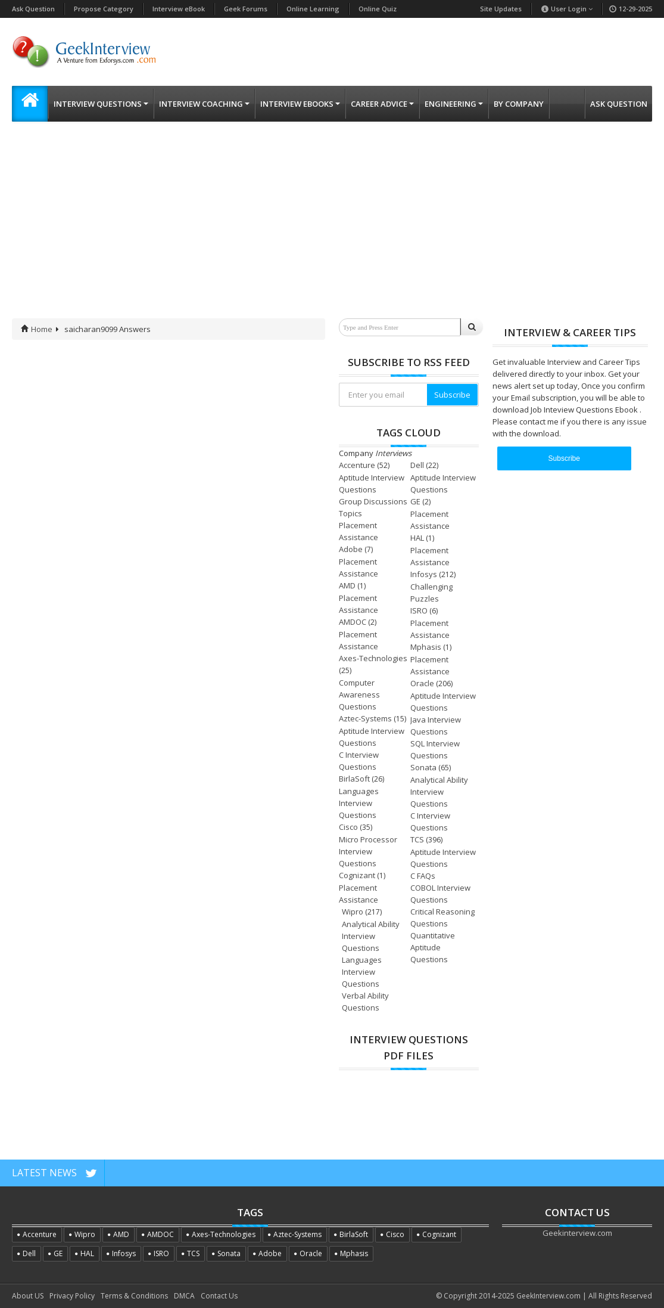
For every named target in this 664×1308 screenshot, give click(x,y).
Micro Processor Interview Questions (368, 851)
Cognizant (357, 875)
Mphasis (425, 646)
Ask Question (33, 8)
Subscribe (452, 394)
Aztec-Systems (365, 718)
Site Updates (501, 8)
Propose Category (103, 8)
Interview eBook (178, 8)
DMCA (184, 1296)
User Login (567, 8)
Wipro (352, 911)
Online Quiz (378, 8)
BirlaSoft (354, 778)
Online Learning (312, 8)
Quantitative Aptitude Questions (432, 947)
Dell (417, 465)
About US (27, 1296)
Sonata (423, 767)
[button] (30, 104)
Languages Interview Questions (359, 803)
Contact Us (219, 1296)
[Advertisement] (332, 228)
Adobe (351, 549)
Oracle (422, 683)
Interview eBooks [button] (300, 103)
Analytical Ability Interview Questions (439, 791)
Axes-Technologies (373, 658)
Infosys (423, 574)
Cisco (348, 827)
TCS (417, 839)
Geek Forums (245, 8)
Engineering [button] (454, 103)
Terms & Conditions (134, 1296)
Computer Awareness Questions (359, 694)
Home (36, 329)
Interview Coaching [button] (204, 103)
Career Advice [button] (382, 103)
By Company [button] (519, 103)
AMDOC (352, 621)
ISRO (419, 610)
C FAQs (422, 875)
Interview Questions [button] (101, 103)
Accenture (357, 465)
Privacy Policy (72, 1296)
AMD (347, 585)
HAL (417, 537)
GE (415, 501)
